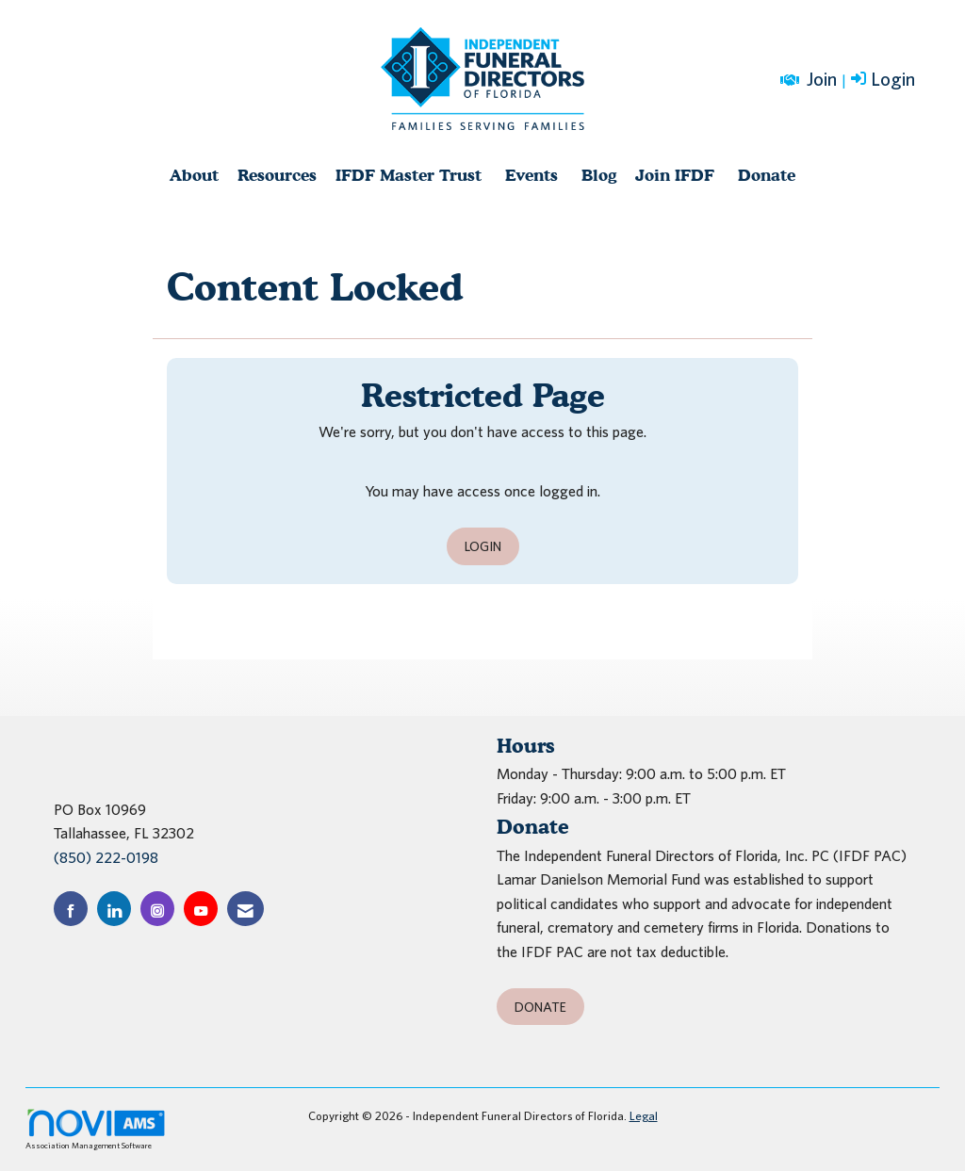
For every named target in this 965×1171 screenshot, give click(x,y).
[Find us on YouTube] (201, 908)
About (194, 175)
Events (531, 175)
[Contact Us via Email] (245, 908)
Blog (598, 175)
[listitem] (885, 80)
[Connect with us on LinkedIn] (114, 908)
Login (483, 546)
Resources (277, 175)
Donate (766, 175)
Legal (644, 1116)
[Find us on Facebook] (71, 908)
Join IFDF (674, 175)
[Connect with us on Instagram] (157, 908)
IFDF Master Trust (408, 175)
